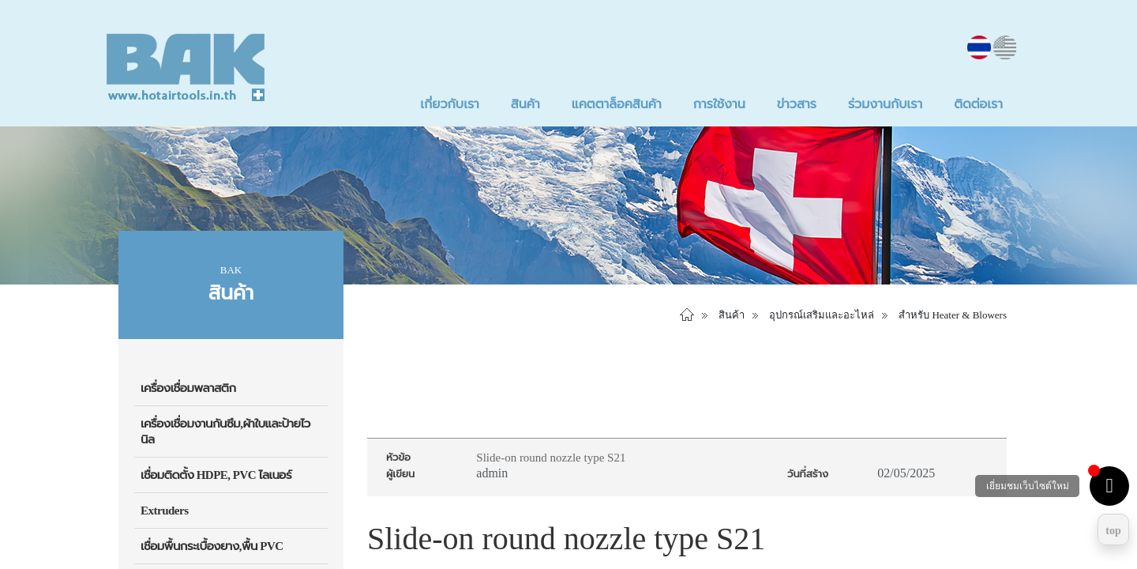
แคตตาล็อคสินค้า (617, 104)
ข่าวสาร (796, 104)
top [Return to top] (1112, 531)
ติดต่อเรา (978, 104)
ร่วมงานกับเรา (885, 104)
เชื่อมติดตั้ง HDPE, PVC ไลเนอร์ (216, 475)
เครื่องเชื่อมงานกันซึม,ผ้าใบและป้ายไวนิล (225, 431)
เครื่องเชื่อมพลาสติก (188, 388)
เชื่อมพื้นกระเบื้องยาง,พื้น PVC (212, 546)
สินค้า (525, 104)
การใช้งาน (719, 104)
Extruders (165, 510)
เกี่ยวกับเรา (449, 104)
